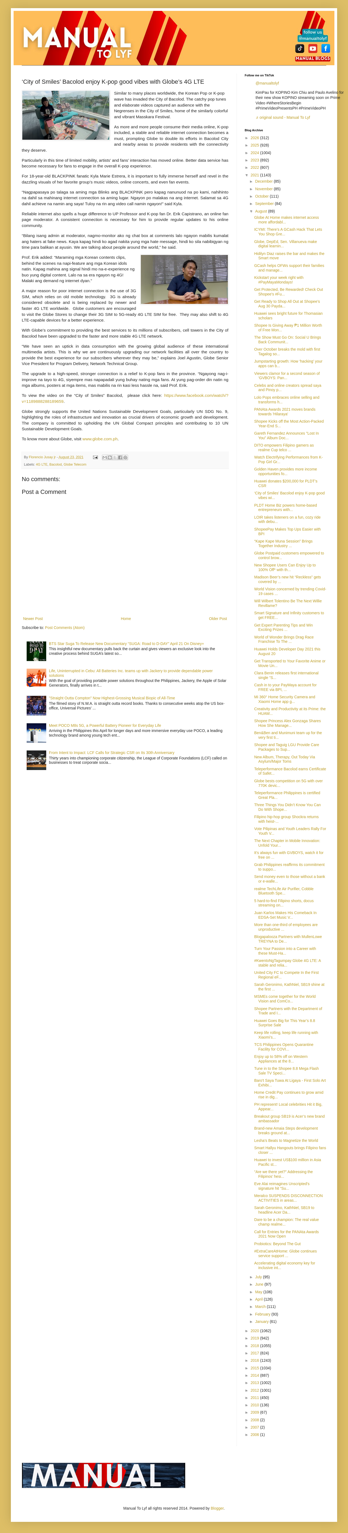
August (261, 211)
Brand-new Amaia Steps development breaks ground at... (286, 1130)
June (259, 1284)
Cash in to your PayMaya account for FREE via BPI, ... (285, 687)
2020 (255, 1331)
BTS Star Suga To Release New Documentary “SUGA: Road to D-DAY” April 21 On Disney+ (126, 643)
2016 (255, 1360)
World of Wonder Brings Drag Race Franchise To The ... (284, 639)
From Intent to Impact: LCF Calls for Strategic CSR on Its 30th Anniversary (111, 752)
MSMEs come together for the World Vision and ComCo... (285, 998)
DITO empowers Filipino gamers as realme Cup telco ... (284, 447)
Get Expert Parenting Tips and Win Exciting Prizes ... (283, 627)
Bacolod (55, 464)
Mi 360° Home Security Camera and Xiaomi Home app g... (284, 699)
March (261, 1306)
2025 (255, 145)
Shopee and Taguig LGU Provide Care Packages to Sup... (286, 747)
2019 (255, 1338)
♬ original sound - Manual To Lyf (283, 117)
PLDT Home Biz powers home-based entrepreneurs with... (285, 507)
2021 (255, 175)
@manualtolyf (267, 83)
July (259, 1277)
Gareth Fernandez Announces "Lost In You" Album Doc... (286, 435)
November (264, 189)
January (262, 1321)
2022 (255, 167)
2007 (255, 1427)
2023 (255, 160)
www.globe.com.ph (99, 439)
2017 (255, 1353)
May (259, 1292)
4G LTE (41, 464)
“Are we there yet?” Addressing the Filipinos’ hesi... (283, 1174)
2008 (255, 1420)
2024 (255, 153)
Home (126, 618)
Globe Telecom (75, 464)
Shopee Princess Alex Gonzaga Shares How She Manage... (287, 723)
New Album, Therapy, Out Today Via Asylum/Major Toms (284, 759)
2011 (255, 1397)
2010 (255, 1405)
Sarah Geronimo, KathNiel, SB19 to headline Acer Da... (284, 1209)
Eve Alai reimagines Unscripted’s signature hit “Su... (282, 1186)
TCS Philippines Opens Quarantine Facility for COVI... (283, 1046)
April (259, 1299)
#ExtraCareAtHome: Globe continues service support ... (285, 1253)
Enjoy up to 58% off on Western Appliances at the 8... (280, 1058)
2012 (255, 1390)
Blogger (217, 1508)
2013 (255, 1383)
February (263, 1314)
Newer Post (33, 618)
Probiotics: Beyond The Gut (277, 1244)
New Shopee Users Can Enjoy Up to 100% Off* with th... (285, 567)
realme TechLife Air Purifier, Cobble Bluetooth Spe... (283, 891)
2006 (255, 1434)
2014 (255, 1375)
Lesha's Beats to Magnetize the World (286, 1140)
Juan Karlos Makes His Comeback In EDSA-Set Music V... (285, 915)
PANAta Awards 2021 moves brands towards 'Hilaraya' (284, 411)
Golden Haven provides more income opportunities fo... (285, 471)
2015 (255, 1368)
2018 (255, 1346)
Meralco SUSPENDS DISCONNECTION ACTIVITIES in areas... (288, 1198)
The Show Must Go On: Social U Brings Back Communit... (287, 339)
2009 (255, 1412)
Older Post (218, 618)
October (262, 196)
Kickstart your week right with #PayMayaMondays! (278, 279)
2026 (255, 138)
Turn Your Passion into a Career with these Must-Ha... (285, 950)
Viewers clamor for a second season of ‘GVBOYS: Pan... (287, 375)
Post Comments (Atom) (65, 627)
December (264, 181)
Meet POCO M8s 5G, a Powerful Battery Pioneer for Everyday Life (105, 725)
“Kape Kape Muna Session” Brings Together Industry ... (283, 543)
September (265, 203)
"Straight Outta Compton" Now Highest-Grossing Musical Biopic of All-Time (112, 698)
